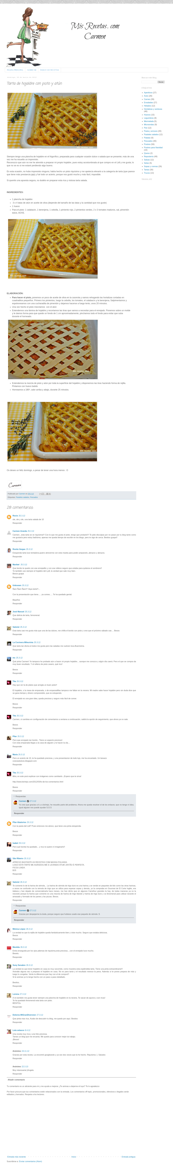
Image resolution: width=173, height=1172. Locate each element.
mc (14, 658)
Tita (14, 681)
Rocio (15, 516)
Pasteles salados (22, 497)
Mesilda (16, 947)
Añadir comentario (16, 1080)
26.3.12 (23, 882)
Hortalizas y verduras (153, 109)
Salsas (147, 160)
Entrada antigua (128, 1157)
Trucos (147, 173)
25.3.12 (22, 516)
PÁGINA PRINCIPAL (15, 70)
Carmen (22, 494)
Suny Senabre (19, 965)
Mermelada (149, 121)
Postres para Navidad (153, 148)
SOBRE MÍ (31, 70)
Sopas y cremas (151, 166)
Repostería (148, 156)
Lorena (16, 994)
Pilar (15, 736)
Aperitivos (148, 93)
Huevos (147, 115)
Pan (145, 128)
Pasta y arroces (150, 131)
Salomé (16, 627)
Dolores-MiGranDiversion (24, 1015)
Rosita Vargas (19, 549)
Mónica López (19, 929)
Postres (147, 144)
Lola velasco (18, 1030)
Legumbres (149, 118)
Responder (17, 523)
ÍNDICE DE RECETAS (49, 70)
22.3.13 (25, 1067)
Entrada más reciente (16, 1157)
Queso (147, 153)
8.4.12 (27, 1030)
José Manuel (18, 612)
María (15, 755)
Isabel (15, 843)
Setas (146, 163)
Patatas (147, 138)
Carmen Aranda (20, 531)
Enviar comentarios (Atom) (30, 1161)
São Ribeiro (18, 858)
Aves (146, 96)
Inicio (73, 1157)
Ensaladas (148, 103)
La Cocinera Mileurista (23, 642)
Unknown (17, 585)
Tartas (146, 170)
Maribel (16, 565)
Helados (147, 106)
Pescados (34, 497)
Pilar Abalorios (19, 822)
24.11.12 (25, 1051)
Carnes (147, 99)
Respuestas (21, 796)
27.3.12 (33, 801)
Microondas (149, 125)
